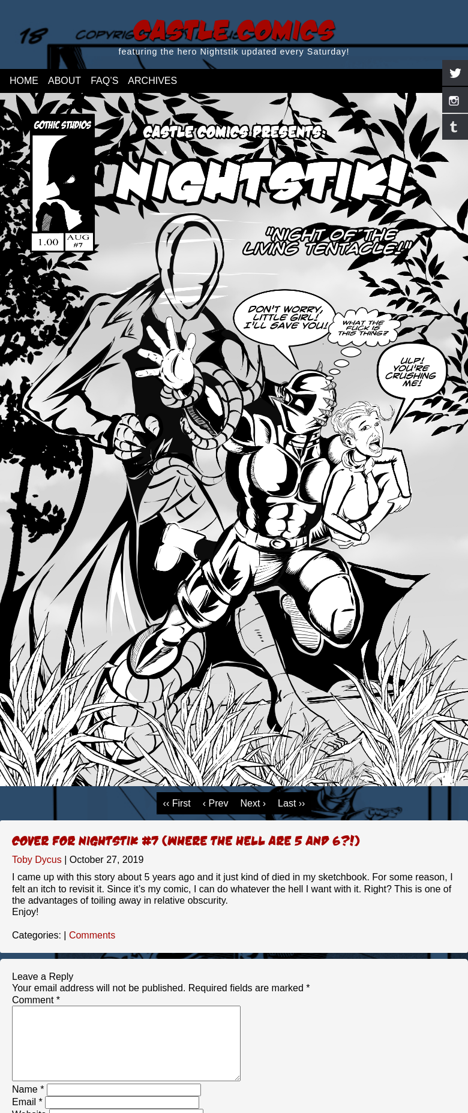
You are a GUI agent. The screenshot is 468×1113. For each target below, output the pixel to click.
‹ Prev (216, 803)
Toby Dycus (37, 860)
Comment (36, 1000)
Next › (253, 803)
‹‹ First (177, 803)
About (64, 81)
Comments (92, 935)
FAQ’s (104, 81)
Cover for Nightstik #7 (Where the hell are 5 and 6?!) (186, 840)
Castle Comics (234, 29)
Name (28, 1104)
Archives (152, 81)
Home (24, 81)
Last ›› (291, 803)
